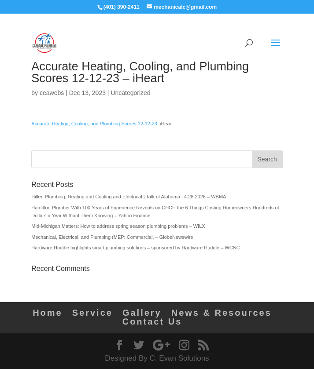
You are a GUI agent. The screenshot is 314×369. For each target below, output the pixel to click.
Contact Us (152, 321)
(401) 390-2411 (121, 7)
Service (92, 313)
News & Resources (221, 313)
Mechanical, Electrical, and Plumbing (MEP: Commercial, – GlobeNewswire (112, 237)
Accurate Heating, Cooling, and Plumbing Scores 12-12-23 (94, 123)
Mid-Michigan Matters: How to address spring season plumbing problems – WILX (118, 226)
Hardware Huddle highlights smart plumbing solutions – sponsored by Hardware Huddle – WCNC (135, 247)
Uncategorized (130, 92)
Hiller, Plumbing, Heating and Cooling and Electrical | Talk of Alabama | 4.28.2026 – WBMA (128, 196)
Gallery (142, 313)
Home (48, 313)
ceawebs (52, 92)
